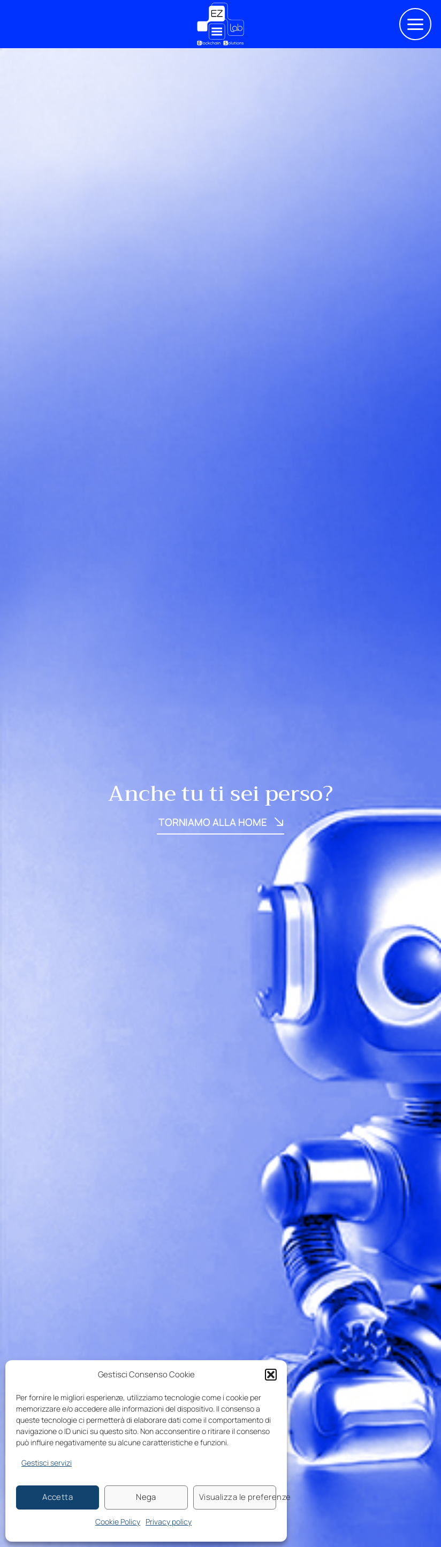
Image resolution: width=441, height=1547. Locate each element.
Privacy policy (169, 1521)
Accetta (57, 1497)
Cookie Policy (117, 1521)
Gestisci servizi (46, 1463)
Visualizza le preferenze (237, 1497)
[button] (270, 1374)
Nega (146, 1497)
